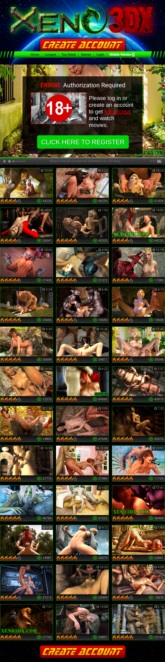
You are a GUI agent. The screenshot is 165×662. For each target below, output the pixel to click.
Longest (50, 54)
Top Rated (68, 54)
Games (86, 54)
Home (34, 54)
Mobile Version (120, 54)
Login (100, 54)
